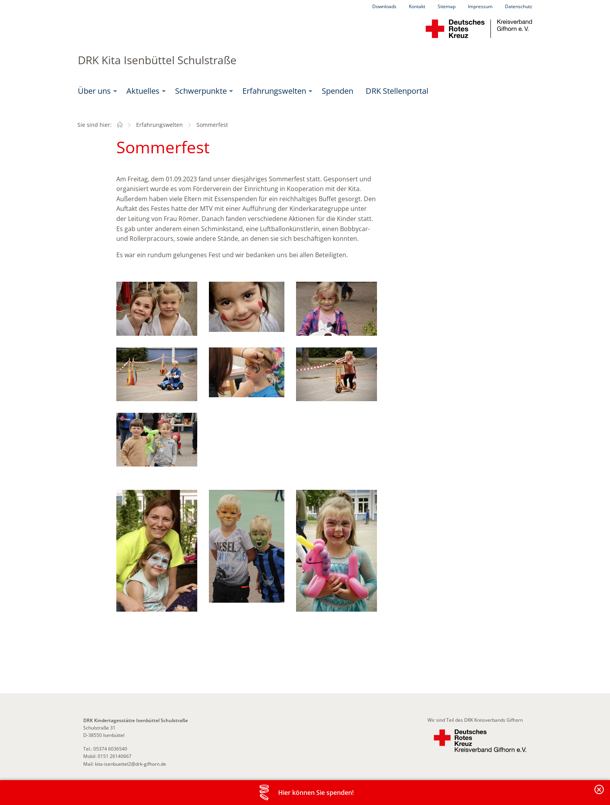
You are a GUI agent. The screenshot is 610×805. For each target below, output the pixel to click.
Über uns (94, 91)
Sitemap (447, 6)
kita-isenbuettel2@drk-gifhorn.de (130, 764)
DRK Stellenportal (397, 91)
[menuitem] (96, 91)
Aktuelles (143, 91)
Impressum (480, 6)
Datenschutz (518, 6)
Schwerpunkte (201, 91)
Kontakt (417, 6)
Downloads (384, 6)
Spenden (337, 91)
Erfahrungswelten (274, 91)
